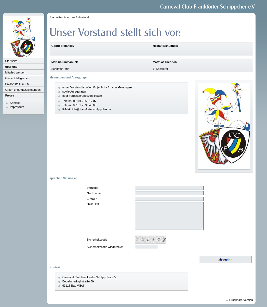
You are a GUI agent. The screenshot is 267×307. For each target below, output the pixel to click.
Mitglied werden (15, 72)
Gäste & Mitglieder (17, 78)
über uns (11, 66)
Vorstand (83, 17)
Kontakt (15, 102)
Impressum (17, 107)
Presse (9, 95)
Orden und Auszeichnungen (23, 89)
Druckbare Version (241, 300)
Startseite (11, 60)
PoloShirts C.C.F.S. (17, 84)
